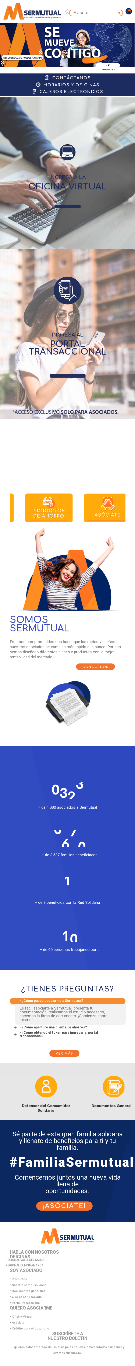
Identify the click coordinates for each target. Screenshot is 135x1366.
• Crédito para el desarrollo (29, 1328)
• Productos (18, 1279)
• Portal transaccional (25, 1303)
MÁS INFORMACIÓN (108, 66)
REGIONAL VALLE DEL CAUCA (25, 1260)
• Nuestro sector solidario (28, 1285)
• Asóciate (17, 1322)
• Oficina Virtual (21, 1316)
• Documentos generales (27, 1291)
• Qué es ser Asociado (26, 1297)
